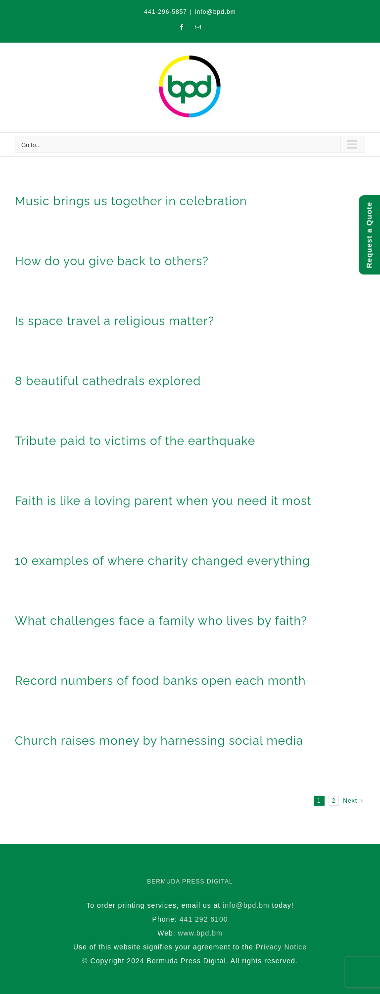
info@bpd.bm (215, 11)
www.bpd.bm (200, 933)
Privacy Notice (281, 947)
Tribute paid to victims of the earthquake (135, 441)
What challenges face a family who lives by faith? (161, 620)
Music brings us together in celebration (131, 201)
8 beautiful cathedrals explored (108, 381)
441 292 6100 (204, 919)
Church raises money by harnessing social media (159, 740)
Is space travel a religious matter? (114, 321)
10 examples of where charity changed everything (162, 560)
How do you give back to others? (112, 261)
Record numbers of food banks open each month (160, 680)
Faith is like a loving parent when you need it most (163, 501)
